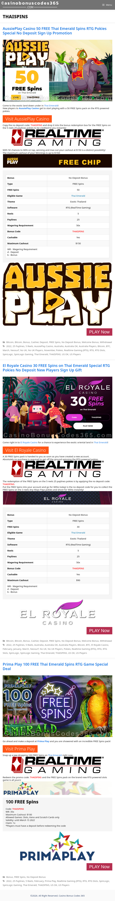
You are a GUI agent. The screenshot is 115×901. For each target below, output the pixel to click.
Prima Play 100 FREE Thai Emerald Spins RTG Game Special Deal (55, 666)
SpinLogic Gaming (23, 354)
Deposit (44, 342)
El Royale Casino (28, 442)
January (17, 648)
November (49, 350)
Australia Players (87, 346)
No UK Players (35, 350)
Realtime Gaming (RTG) (76, 350)
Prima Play (43, 741)
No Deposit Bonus (71, 342)
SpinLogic (8, 354)
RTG (92, 350)
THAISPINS (36, 125)
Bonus (26, 342)
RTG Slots (100, 350)
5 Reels (29, 346)
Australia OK (71, 346)
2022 (8, 346)
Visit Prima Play (20, 749)
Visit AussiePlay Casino (27, 119)
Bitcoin (9, 342)
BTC (108, 346)
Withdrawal (106, 342)
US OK (65, 354)
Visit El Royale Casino (25, 450)
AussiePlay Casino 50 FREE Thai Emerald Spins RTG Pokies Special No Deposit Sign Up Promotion (55, 30)
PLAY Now (99, 332)
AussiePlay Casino (29, 108)
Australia (58, 346)
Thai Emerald (51, 105)
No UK (23, 350)
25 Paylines (18, 346)
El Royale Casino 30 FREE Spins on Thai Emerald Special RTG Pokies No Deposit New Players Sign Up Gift (56, 367)
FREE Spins (54, 342)
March (6, 350)
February (7, 648)
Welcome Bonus (90, 342)
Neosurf (14, 350)
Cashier (34, 342)
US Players (75, 354)
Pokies (59, 350)
